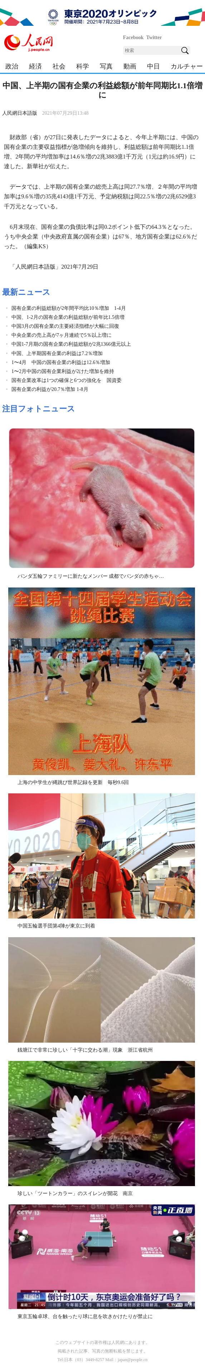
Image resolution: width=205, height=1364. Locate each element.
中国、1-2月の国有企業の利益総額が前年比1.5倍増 (68, 317)
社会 (59, 66)
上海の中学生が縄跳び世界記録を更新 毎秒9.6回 (73, 782)
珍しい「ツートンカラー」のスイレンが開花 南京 (75, 1193)
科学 (82, 66)
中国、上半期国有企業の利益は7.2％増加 (57, 353)
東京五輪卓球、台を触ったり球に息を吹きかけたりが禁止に (85, 1316)
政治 (11, 66)
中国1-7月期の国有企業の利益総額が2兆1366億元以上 (71, 344)
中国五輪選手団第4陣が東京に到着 (56, 926)
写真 (106, 66)
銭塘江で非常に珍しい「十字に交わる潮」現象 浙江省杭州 (85, 1050)
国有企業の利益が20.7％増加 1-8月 (49, 389)
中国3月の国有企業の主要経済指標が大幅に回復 (65, 326)
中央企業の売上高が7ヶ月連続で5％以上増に (61, 335)
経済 (35, 66)
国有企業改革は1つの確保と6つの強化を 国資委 (66, 380)
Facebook (133, 37)
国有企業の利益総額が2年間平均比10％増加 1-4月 (68, 308)
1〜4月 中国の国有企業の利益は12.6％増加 (61, 362)
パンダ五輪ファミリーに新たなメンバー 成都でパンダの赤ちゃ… (91, 576)
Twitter (154, 37)
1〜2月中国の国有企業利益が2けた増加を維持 (62, 371)
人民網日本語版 (19, 113)
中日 (153, 66)
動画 (129, 66)
